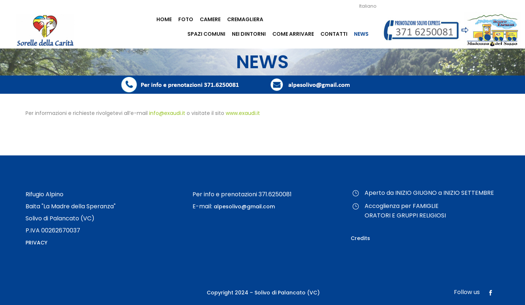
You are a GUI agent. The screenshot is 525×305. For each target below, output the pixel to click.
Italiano (367, 6)
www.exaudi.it (243, 113)
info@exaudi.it (167, 113)
